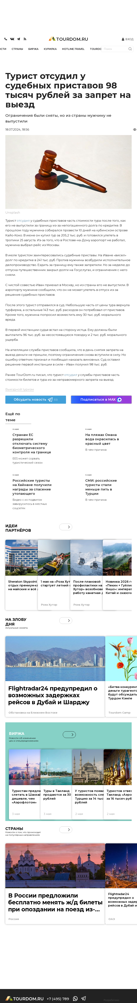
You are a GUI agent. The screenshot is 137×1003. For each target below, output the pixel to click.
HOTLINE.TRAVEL (73, 49)
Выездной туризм (19, 389)
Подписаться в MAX (101, 399)
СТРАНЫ (17, 49)
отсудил (23, 220)
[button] (69, 527)
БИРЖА (33, 49)
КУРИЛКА (50, 49)
